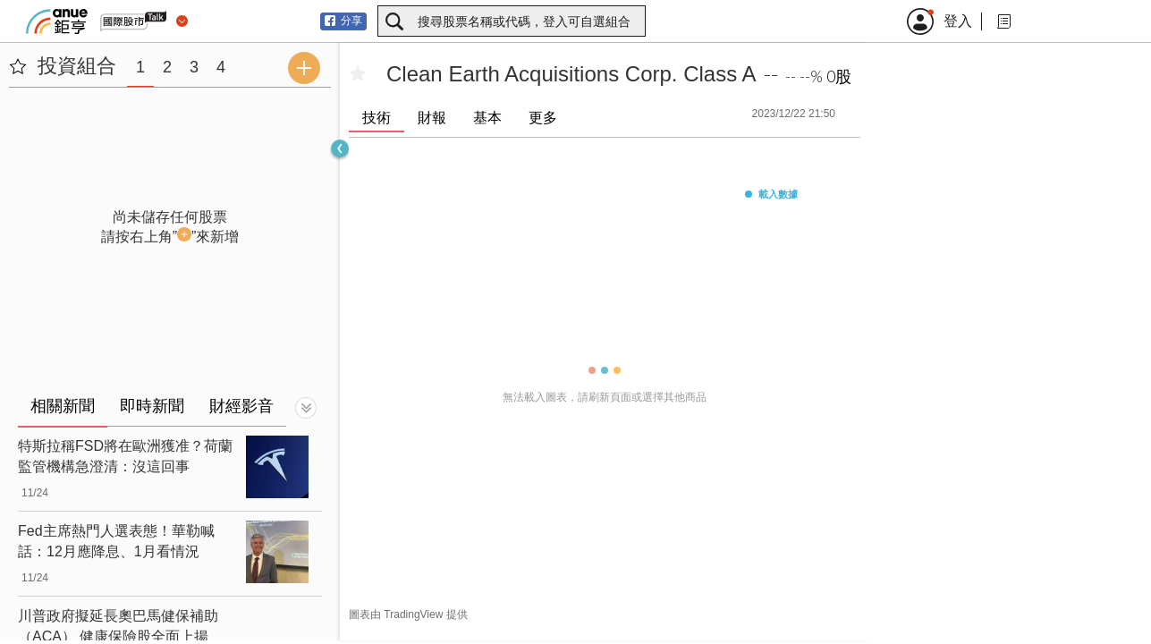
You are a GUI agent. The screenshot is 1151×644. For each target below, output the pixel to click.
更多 (543, 117)
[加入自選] (358, 74)
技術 (376, 117)
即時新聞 (152, 406)
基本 (487, 117)
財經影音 (241, 406)
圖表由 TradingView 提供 (408, 614)
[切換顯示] (306, 408)
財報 (432, 117)
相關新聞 (62, 406)
